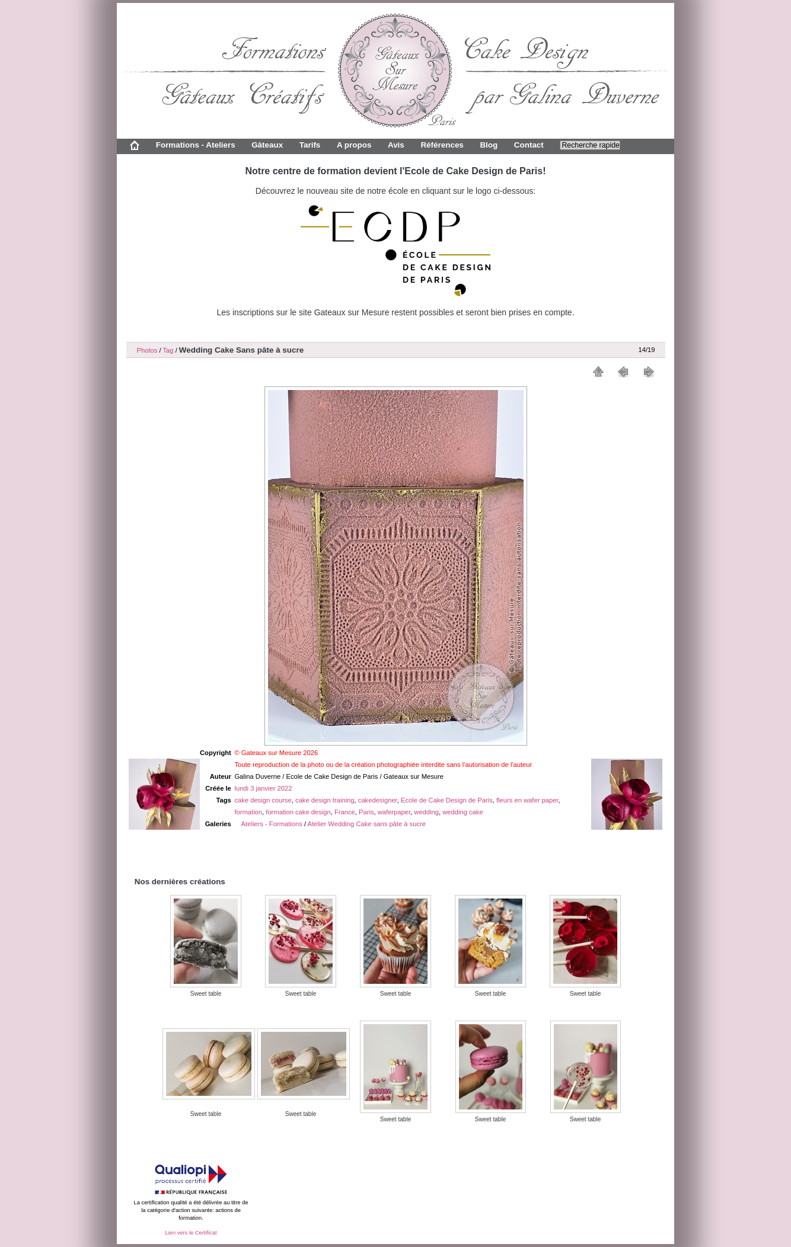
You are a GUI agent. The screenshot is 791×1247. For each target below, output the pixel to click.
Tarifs (310, 144)
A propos (354, 144)
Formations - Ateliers (195, 144)
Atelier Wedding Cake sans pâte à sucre (367, 823)
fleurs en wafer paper (527, 800)
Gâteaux (267, 144)
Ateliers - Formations (271, 823)
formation (248, 812)
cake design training (325, 800)
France (344, 812)
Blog (488, 144)
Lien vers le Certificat (190, 1233)
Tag (167, 350)
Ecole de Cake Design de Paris (447, 800)
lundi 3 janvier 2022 (263, 788)
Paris (366, 812)
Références (441, 144)
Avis (396, 144)
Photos (147, 350)
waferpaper (394, 812)
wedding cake (462, 812)
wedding (426, 812)
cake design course (262, 800)
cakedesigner (377, 800)
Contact (529, 144)
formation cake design (298, 812)
